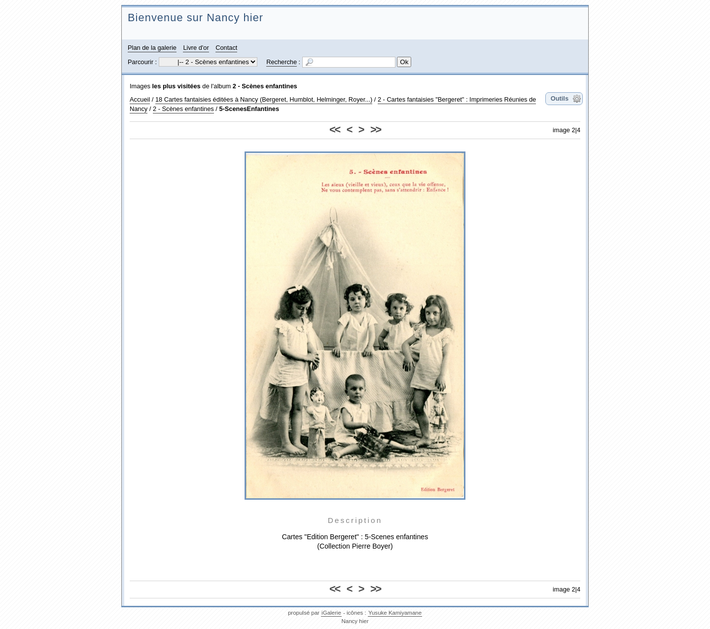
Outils (559, 98)
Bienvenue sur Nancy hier (195, 17)
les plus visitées (176, 86)
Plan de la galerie (152, 47)
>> (375, 129)
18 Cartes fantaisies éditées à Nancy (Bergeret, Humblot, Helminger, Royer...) (263, 99)
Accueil (140, 99)
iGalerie (331, 613)
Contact (226, 47)
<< (334, 129)
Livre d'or (196, 47)
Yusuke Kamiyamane (395, 613)
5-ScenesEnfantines (249, 108)
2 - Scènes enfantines (265, 86)
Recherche (281, 62)
